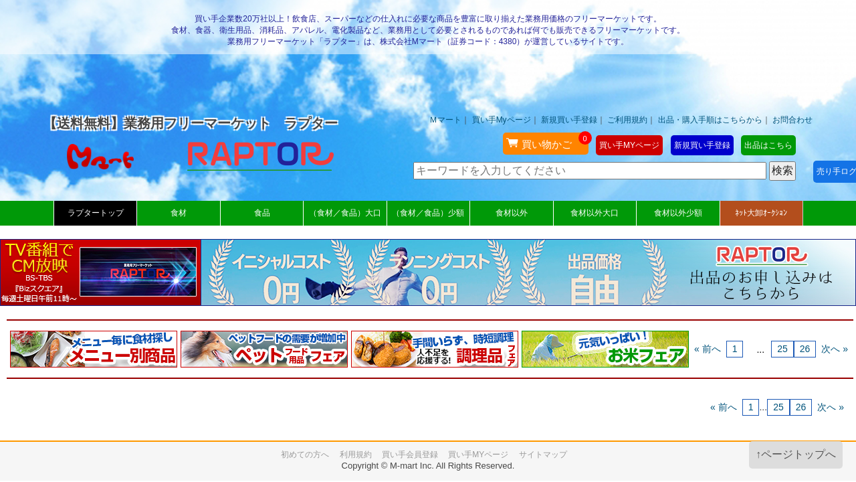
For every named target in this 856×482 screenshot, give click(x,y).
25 (782, 348)
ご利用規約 (627, 120)
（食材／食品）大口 (345, 213)
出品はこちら (768, 145)
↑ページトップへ (796, 454)
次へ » (834, 348)
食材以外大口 (594, 213)
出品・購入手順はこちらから (710, 120)
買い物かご (547, 141)
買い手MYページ (629, 145)
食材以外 (512, 213)
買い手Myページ (501, 120)
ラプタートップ (96, 213)
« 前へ (707, 348)
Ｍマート (445, 120)
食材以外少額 (678, 213)
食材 (179, 213)
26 (805, 348)
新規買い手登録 (569, 120)
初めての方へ (305, 454)
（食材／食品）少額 (428, 213)
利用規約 (356, 454)
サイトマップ (543, 454)
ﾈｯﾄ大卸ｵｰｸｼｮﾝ (761, 213)
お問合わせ (792, 120)
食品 (262, 213)
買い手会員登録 (410, 454)
